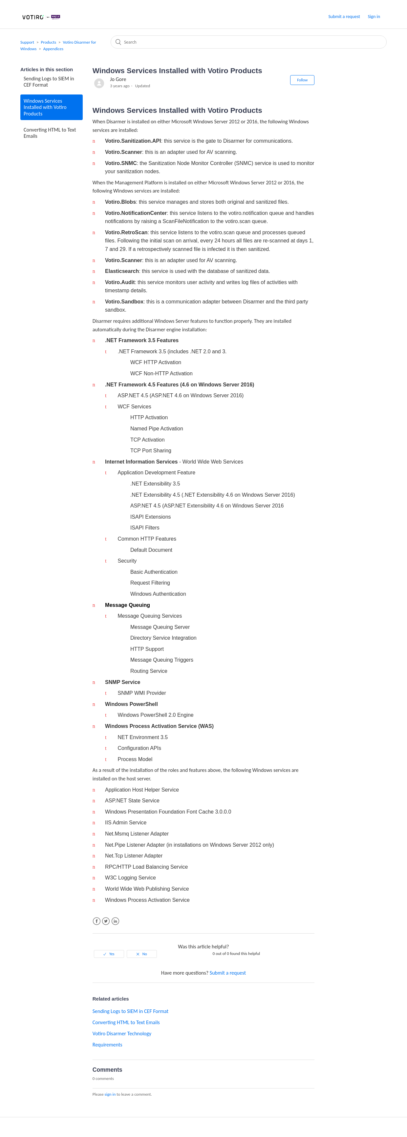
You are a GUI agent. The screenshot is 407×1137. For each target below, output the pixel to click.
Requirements (107, 1045)
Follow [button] (302, 80)
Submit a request (344, 16)
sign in (110, 1094)
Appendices (53, 48)
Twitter (106, 921)
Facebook (97, 921)
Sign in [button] (374, 16)
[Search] (249, 42)
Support (27, 42)
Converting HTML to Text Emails (50, 133)
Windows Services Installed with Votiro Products (45, 107)
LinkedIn (115, 921)
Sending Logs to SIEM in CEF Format (49, 81)
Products (48, 42)
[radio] (109, 954)
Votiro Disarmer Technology (122, 1033)
